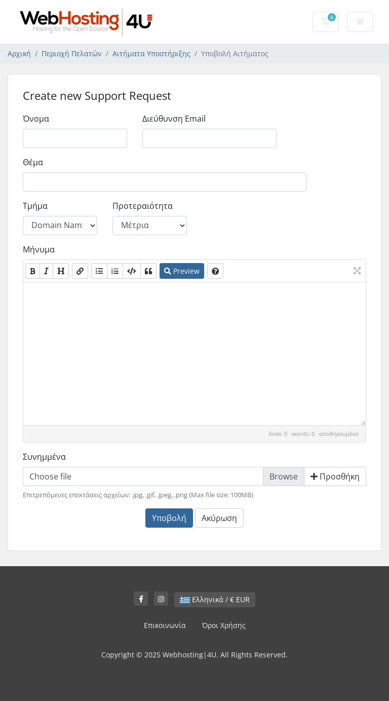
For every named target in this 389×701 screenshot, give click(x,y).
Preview (182, 271)
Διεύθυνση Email (174, 118)
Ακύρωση (219, 518)
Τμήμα (35, 205)
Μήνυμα (39, 249)
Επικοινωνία (165, 625)
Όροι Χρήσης (224, 625)
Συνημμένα (44, 456)
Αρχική (19, 53)
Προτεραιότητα (142, 205)
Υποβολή (169, 518)
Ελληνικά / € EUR (215, 599)
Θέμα (33, 162)
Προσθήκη (335, 476)
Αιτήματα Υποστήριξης (151, 53)
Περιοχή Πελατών (72, 53)
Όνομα (36, 118)
